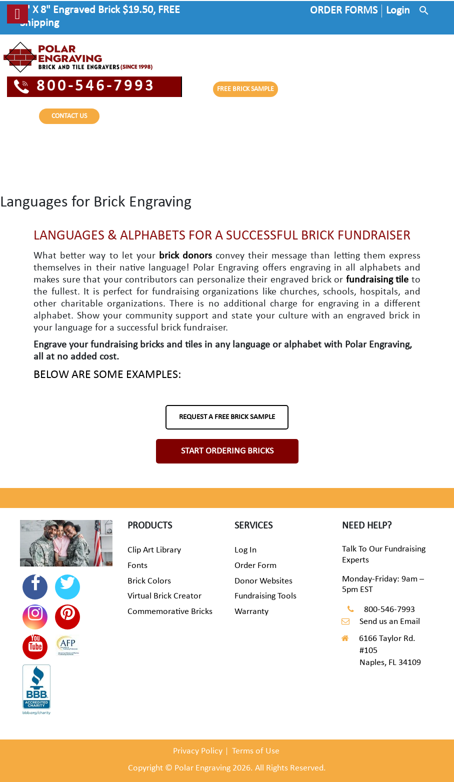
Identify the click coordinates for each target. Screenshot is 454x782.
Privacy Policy (197, 751)
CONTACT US (69, 116)
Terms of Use (256, 751)
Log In (245, 550)
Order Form (255, 565)
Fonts (138, 565)
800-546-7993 (85, 86)
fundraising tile (377, 280)
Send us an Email (390, 621)
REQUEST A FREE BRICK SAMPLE (227, 417)
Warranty (251, 611)
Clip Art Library (154, 550)
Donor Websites (263, 581)
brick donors (185, 256)
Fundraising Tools (265, 596)
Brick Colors (149, 581)
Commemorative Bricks (170, 611)
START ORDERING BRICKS (227, 451)
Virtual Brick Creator (165, 596)
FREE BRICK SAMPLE (245, 89)
